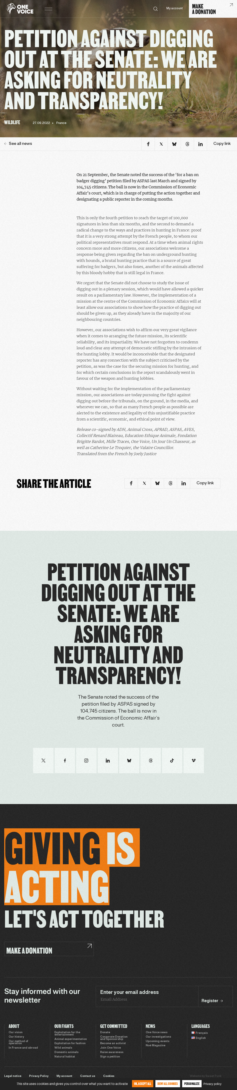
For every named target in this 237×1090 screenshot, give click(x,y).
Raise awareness (111, 1052)
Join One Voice (110, 1048)
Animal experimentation (70, 1039)
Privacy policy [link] (212, 1084)
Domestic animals (66, 1052)
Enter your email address (129, 992)
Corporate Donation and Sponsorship (114, 1038)
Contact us (87, 1076)
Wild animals (63, 1048)
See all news (18, 144)
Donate (105, 1032)
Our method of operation (18, 1042)
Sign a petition (110, 1057)
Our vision (16, 1032)
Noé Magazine (155, 1045)
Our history (16, 1037)
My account (174, 8)
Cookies (108, 1076)
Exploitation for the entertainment (67, 1033)
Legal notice (12, 1076)
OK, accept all (142, 1083)
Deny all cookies (168, 1083)
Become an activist (113, 1043)
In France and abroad (23, 1048)
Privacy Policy (38, 1076)
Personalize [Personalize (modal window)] (191, 1083)
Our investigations (158, 1037)
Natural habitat (64, 1057)
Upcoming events (157, 1041)
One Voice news (156, 1032)
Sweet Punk (213, 1076)
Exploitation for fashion (70, 1043)
